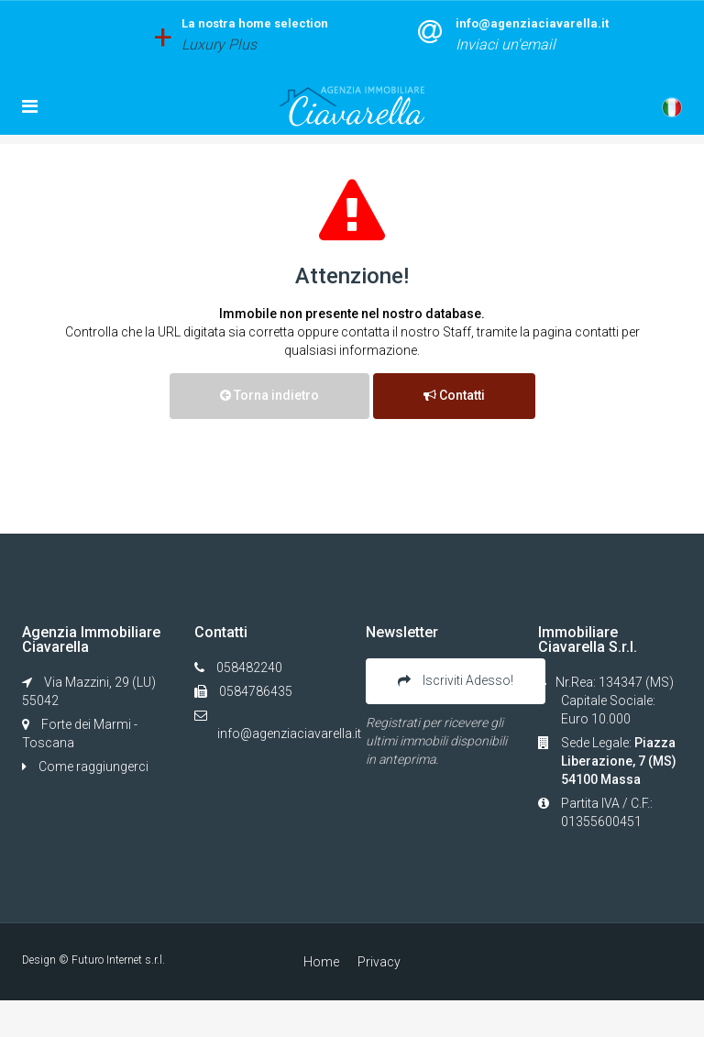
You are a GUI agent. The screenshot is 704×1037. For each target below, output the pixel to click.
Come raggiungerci (85, 766)
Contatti (454, 395)
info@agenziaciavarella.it (532, 23)
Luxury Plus (219, 44)
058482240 (249, 667)
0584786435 (254, 691)
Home (321, 961)
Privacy (379, 961)
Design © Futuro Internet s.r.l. (93, 960)
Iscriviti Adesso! (455, 680)
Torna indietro (269, 395)
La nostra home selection (255, 23)
